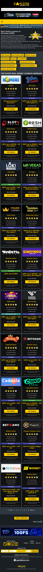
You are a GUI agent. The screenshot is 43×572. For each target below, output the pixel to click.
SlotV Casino (11, 129)
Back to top (36, 521)
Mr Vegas (32, 172)
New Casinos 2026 (18, 55)
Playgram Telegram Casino (32, 431)
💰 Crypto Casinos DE (36, 25)
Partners (26, 543)
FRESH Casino (32, 129)
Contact (32, 543)
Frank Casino (11, 215)
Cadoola (11, 388)
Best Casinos (5, 55)
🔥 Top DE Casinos (14, 25)
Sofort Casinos (27, 27)
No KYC (13, 58)
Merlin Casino (11, 474)
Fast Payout (5, 58)
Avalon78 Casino (11, 344)
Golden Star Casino (32, 215)
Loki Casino (11, 172)
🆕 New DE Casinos (25, 25)
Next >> (32, 510)
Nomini (11, 85)
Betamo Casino (11, 431)
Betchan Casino (32, 344)
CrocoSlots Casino (32, 388)
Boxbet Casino (32, 474)
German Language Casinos (16, 27)
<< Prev (10, 510)
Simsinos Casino (32, 258)
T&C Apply (8, 112)
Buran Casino (32, 301)
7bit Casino (32, 85)
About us (38, 543)
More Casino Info (21, 518)
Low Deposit (22, 58)
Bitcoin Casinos (31, 55)
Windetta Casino (11, 258)
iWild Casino (11, 301)
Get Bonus (11, 109)
